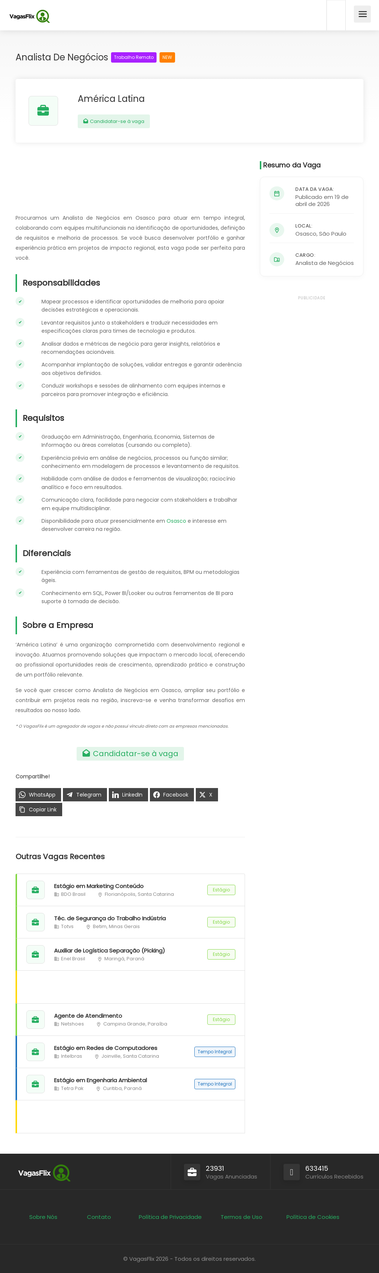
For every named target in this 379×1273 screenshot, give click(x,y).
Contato (99, 1217)
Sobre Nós (43, 1217)
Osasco (176, 521)
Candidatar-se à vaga (113, 121)
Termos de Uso (241, 1217)
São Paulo (332, 233)
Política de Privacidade (170, 1217)
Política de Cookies (312, 1217)
